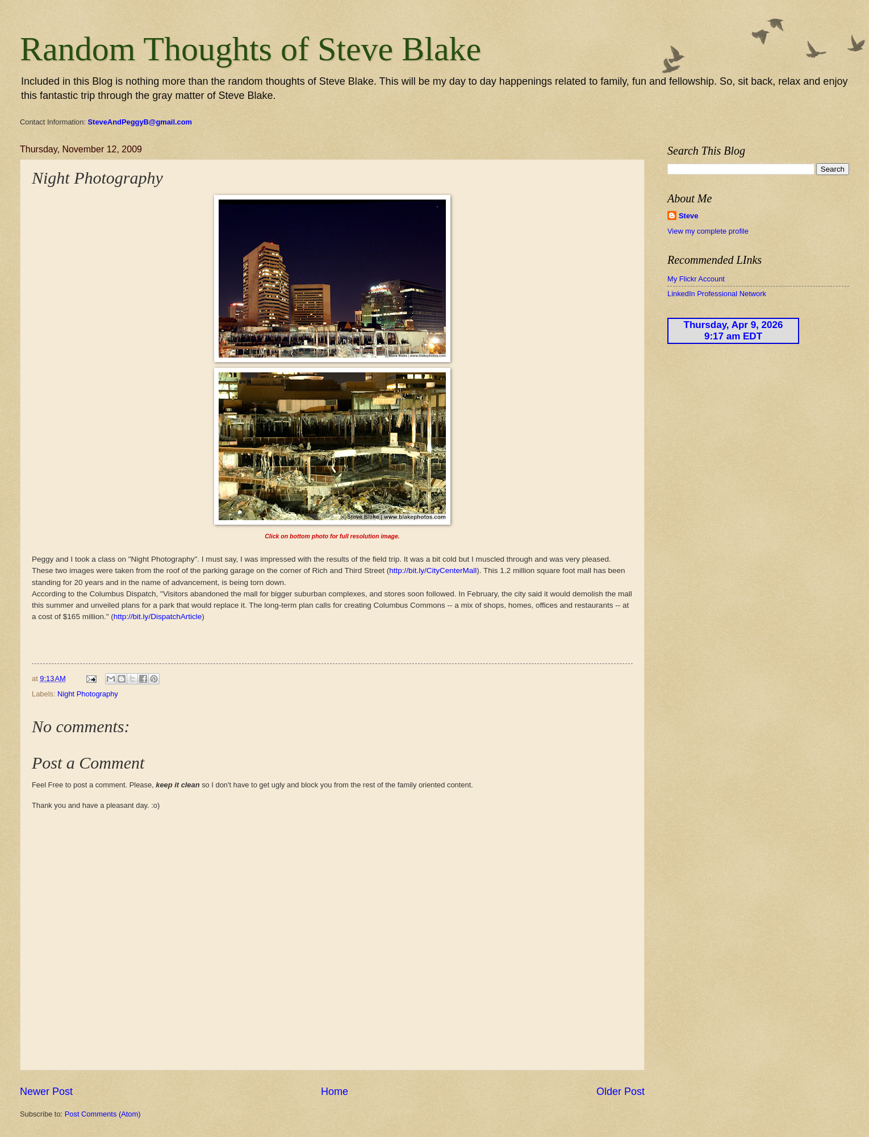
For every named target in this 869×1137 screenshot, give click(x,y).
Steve (688, 215)
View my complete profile (708, 231)
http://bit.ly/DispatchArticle (158, 616)
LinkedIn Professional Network (716, 293)
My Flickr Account (696, 279)
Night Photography (87, 694)
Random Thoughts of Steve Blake (250, 49)
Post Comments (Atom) (103, 1114)
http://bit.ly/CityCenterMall (433, 570)
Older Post (620, 1091)
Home (334, 1091)
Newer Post (46, 1091)
